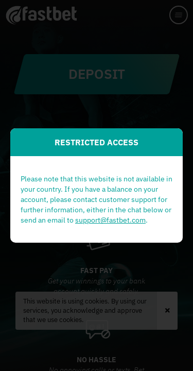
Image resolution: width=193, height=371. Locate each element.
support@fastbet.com (110, 220)
